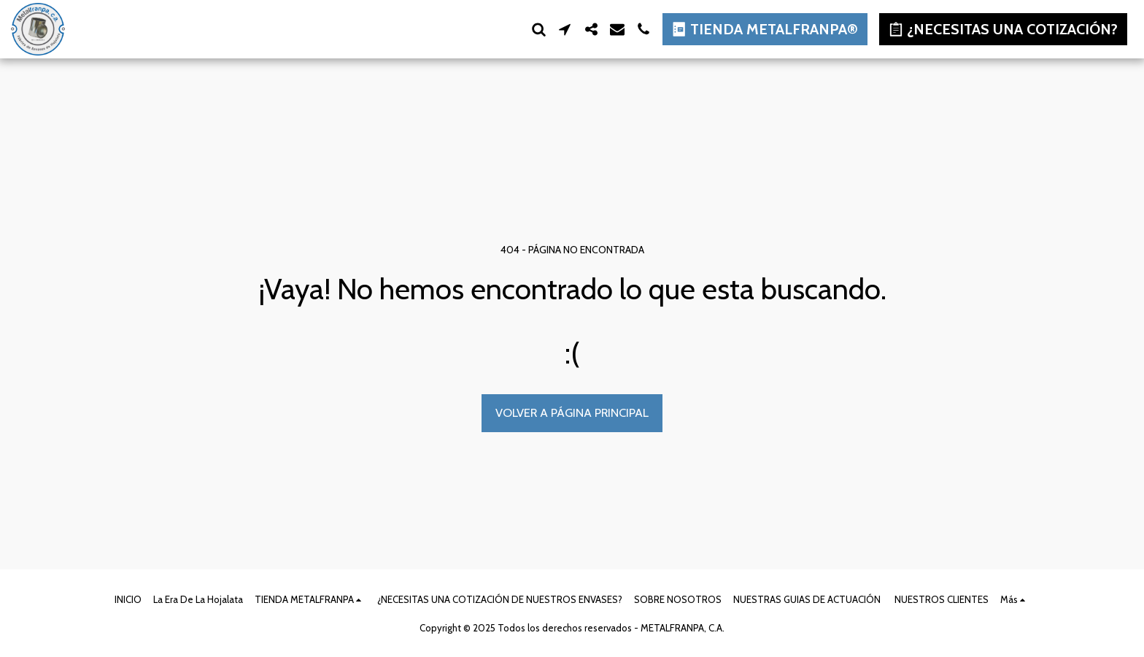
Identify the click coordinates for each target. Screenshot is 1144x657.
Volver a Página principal (572, 412)
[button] (538, 29)
